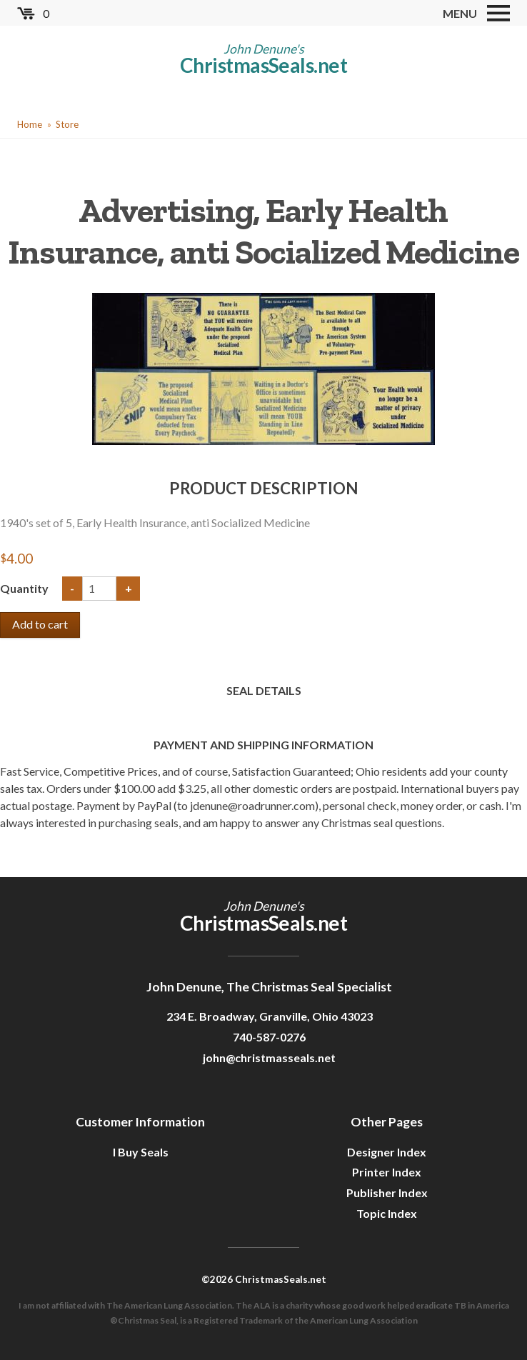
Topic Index (386, 1213)
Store (67, 124)
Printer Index (386, 1172)
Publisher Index (387, 1192)
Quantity (25, 588)
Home (29, 124)
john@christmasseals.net (269, 1057)
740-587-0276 (269, 1037)
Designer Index (386, 1152)
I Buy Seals (141, 1152)
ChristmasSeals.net (263, 65)
